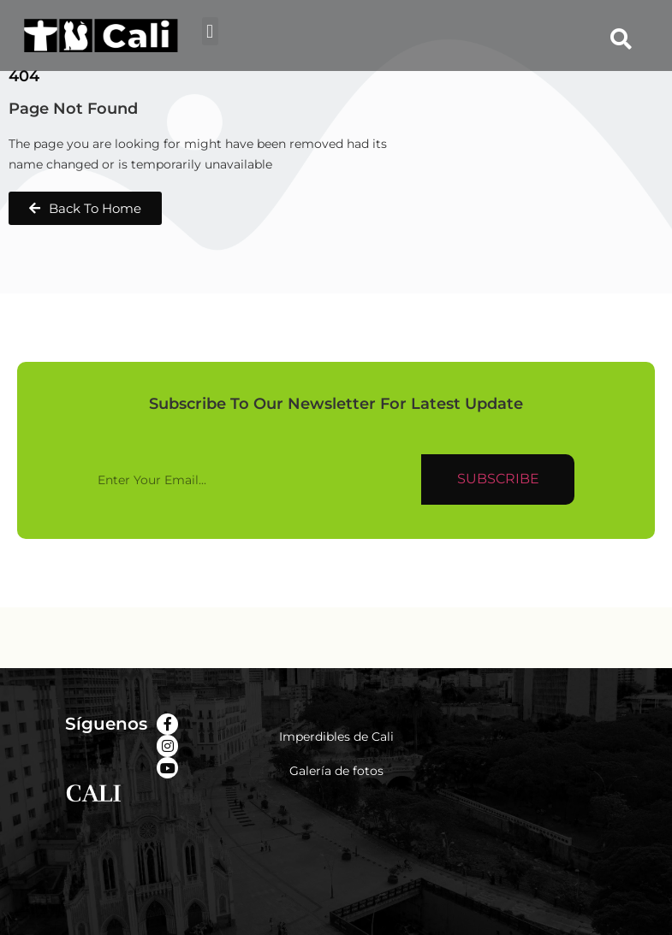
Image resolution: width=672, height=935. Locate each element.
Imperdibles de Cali (336, 736)
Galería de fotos (336, 770)
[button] (210, 31)
